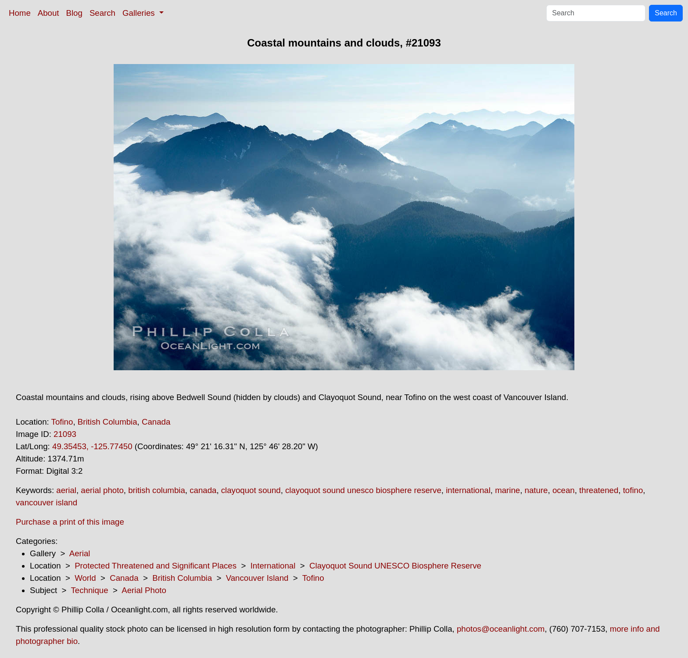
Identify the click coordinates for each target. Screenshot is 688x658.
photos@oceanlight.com (501, 628)
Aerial (79, 553)
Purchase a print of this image (70, 521)
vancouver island (46, 502)
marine (507, 490)
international (468, 490)
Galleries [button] (139, 13)
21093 (65, 434)
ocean (563, 490)
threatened (598, 490)
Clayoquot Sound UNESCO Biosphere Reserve (395, 565)
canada (203, 490)
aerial (66, 490)
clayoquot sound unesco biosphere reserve (363, 490)
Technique (89, 590)
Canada (156, 421)
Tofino (62, 421)
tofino (633, 490)
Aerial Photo (144, 590)
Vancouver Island (257, 578)
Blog (74, 13)
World (85, 578)
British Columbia (107, 421)
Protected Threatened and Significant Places (155, 565)
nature (536, 490)
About (48, 13)
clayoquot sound (251, 490)
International (273, 565)
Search (102, 13)
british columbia (156, 490)
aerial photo (102, 490)
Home (20, 13)
